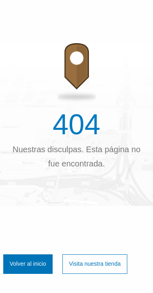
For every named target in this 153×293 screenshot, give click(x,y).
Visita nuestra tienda (95, 263)
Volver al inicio (28, 263)
